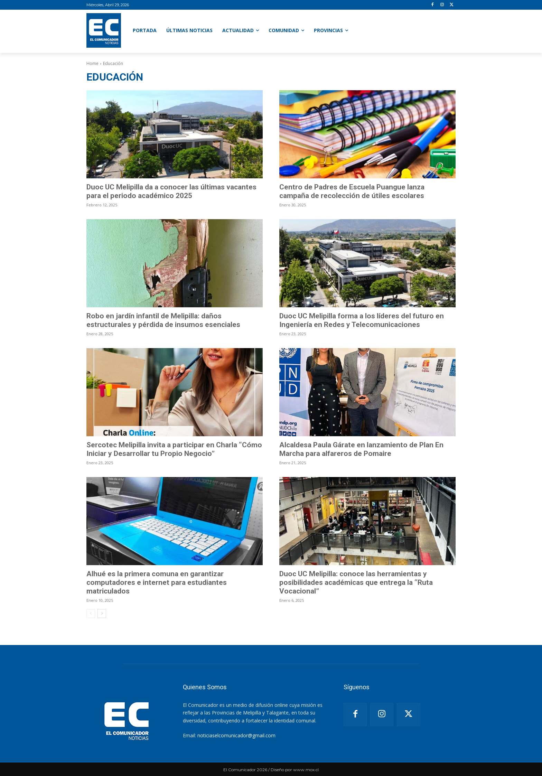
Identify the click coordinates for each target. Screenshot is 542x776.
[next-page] (101, 613)
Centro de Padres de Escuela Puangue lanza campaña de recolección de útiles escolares (351, 191)
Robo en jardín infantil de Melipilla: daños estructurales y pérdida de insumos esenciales (163, 320)
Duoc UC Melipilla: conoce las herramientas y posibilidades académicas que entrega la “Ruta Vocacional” (356, 582)
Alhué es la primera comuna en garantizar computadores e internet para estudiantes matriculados (156, 582)
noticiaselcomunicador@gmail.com (236, 735)
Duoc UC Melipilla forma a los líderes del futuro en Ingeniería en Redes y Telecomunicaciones (361, 320)
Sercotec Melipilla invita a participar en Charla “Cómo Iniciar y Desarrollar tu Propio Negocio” (174, 449)
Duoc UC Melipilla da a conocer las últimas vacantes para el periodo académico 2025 (171, 191)
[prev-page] (90, 613)
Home (92, 63)
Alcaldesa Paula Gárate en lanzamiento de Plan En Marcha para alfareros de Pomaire (361, 449)
